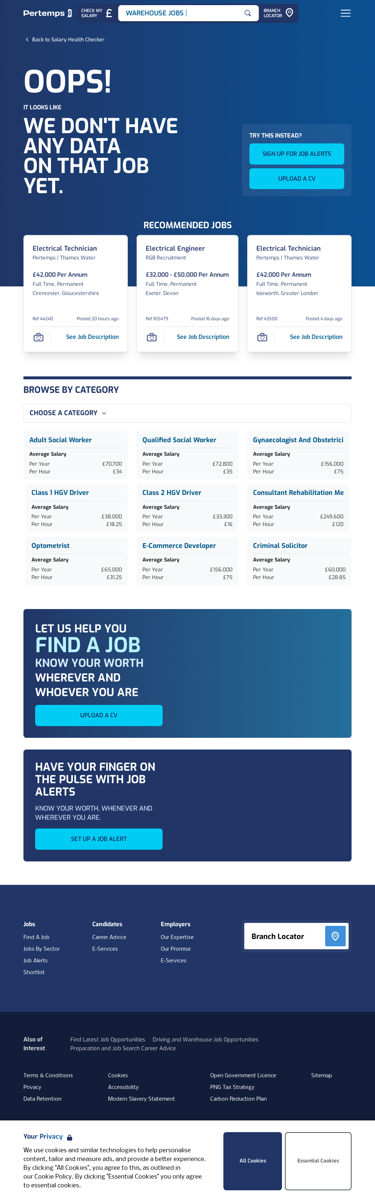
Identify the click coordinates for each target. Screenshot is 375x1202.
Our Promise (176, 949)
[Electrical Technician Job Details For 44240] (65, 248)
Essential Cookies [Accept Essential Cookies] (318, 1160)
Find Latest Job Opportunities (107, 1039)
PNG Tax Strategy (232, 1087)
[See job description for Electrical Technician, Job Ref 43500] (316, 337)
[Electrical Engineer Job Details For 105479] (175, 248)
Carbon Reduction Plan (238, 1099)
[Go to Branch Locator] (279, 13)
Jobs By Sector (41, 949)
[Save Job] (38, 337)
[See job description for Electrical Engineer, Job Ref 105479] (203, 337)
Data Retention (42, 1099)
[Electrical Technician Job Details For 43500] (288, 248)
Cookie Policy (53, 1176)
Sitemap (321, 1076)
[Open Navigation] (345, 13)
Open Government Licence (243, 1076)
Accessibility (123, 1087)
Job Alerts (35, 961)
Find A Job (36, 937)
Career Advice (109, 937)
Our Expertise (177, 937)
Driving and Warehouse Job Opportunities (206, 1039)
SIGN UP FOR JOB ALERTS (297, 154)
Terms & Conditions (48, 1076)
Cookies (118, 1076)
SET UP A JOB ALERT (99, 839)
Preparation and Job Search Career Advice (123, 1048)
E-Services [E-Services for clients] (173, 961)
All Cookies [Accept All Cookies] (253, 1160)
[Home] (47, 13)
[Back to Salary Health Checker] (68, 39)
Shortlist (34, 973)
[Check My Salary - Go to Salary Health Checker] (97, 13)
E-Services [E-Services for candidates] (105, 949)
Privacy (32, 1087)
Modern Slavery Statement (141, 1099)
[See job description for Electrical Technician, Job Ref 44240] (92, 337)
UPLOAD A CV (297, 179)
